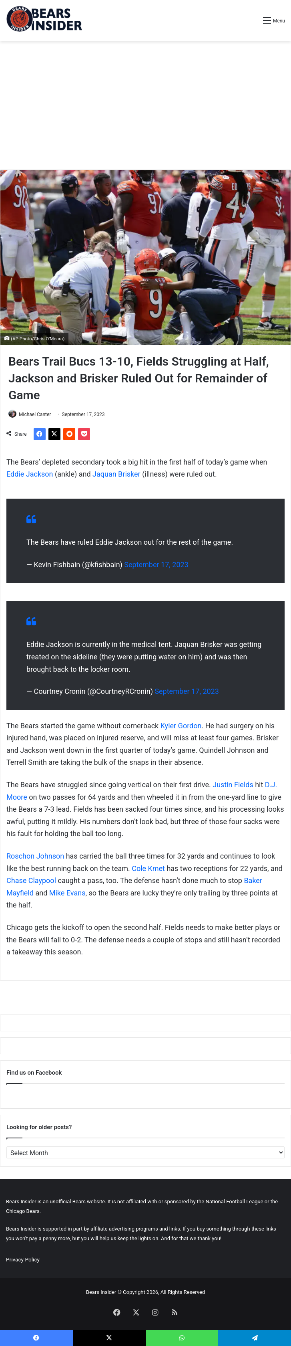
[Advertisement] (145, 105)
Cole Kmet (148, 868)
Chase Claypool (31, 880)
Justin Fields (233, 784)
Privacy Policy (23, 1259)
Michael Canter (35, 414)
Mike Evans (67, 893)
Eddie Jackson (29, 474)
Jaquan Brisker (116, 474)
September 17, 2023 (156, 564)
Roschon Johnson (35, 856)
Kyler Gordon (181, 726)
